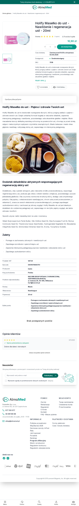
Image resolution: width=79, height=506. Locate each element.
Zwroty (43, 402)
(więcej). (50, 381)
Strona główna (6, 13)
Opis (6, 99)
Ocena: (38, 36)
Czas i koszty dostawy (61, 426)
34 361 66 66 (9, 414)
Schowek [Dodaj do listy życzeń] (42, 87)
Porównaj (59, 87)
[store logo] (42, 7)
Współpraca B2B (36, 426)
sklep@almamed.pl (11, 421)
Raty (32, 431)
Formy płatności (58, 423)
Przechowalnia (65, 407)
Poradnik (33, 436)
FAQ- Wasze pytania (48, 414)
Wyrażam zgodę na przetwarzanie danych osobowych (27, 381)
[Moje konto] (56, 503)
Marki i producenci (37, 443)
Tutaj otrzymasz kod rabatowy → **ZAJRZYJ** (37, 2)
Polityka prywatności (38, 423)
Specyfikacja (12, 99)
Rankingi (33, 438)
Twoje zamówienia (66, 402)
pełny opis (40, 80)
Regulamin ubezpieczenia (40, 448)
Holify (30, 269)
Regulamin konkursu (38, 445)
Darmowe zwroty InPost (39, 428)
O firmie (44, 410)
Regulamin (45, 407)
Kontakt (44, 412)
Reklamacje (45, 405)
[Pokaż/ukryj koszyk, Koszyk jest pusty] (73, 503)
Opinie (19, 99)
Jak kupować (35, 433)
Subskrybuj (50, 375)
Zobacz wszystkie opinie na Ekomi (39, 353)
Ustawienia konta (65, 405)
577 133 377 (8, 410)
